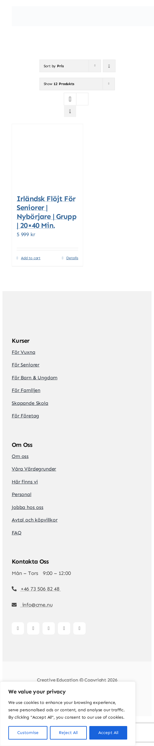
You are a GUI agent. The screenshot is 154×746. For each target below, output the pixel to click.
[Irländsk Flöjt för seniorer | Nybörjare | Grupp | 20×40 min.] (47, 156)
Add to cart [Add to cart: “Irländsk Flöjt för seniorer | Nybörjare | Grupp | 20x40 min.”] (30, 258)
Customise (27, 732)
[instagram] (33, 628)
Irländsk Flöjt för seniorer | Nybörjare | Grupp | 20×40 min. (46, 211)
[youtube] (64, 628)
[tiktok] (49, 628)
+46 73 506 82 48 (41, 589)
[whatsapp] (79, 628)
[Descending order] (109, 66)
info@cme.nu (37, 605)
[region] (68, 714)
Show (59, 84)
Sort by (54, 66)
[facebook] (18, 628)
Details (72, 258)
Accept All (108, 732)
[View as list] (70, 111)
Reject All (68, 732)
